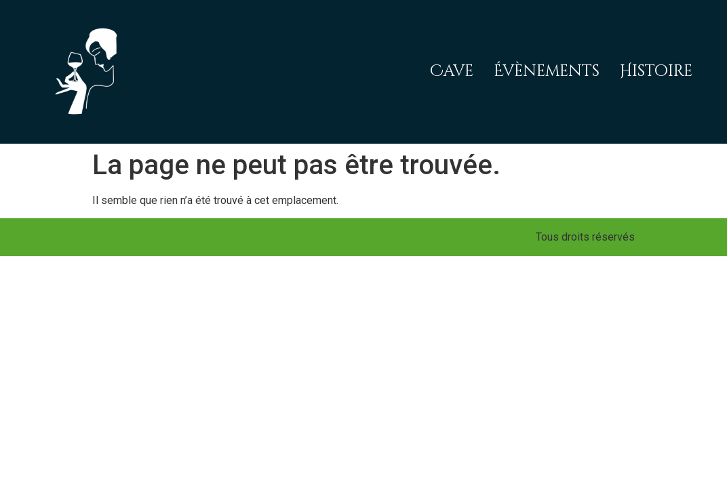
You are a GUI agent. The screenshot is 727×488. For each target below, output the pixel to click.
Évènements (547, 71)
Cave (451, 71)
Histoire (656, 71)
